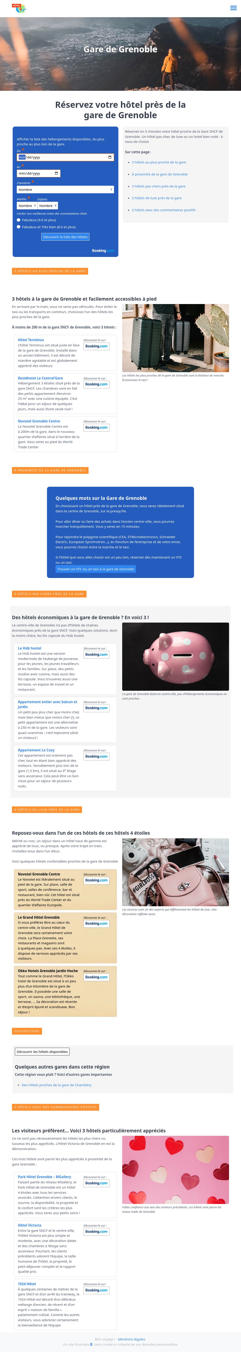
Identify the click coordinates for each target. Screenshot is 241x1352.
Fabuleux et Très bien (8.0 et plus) (46, 226)
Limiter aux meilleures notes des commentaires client (52, 213)
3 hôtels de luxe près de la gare (157, 198)
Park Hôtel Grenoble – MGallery (44, 1177)
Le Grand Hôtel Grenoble (39, 917)
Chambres (25, 182)
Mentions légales (131, 1339)
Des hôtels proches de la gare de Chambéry (56, 1085)
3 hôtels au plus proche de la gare (159, 162)
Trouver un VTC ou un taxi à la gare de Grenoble (96, 569)
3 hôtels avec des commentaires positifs (164, 210)
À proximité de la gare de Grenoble (160, 174)
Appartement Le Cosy (36, 750)
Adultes (23, 198)
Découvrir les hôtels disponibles (42, 1051)
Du (20, 150)
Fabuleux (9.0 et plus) (36, 219)
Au (20, 166)
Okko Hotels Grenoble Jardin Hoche (48, 970)
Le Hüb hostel (29, 648)
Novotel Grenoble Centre (39, 421)
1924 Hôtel (27, 1284)
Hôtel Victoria (29, 1225)
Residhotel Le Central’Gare (40, 378)
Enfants (42, 199)
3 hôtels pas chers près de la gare (158, 186)
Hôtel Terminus (31, 340)
